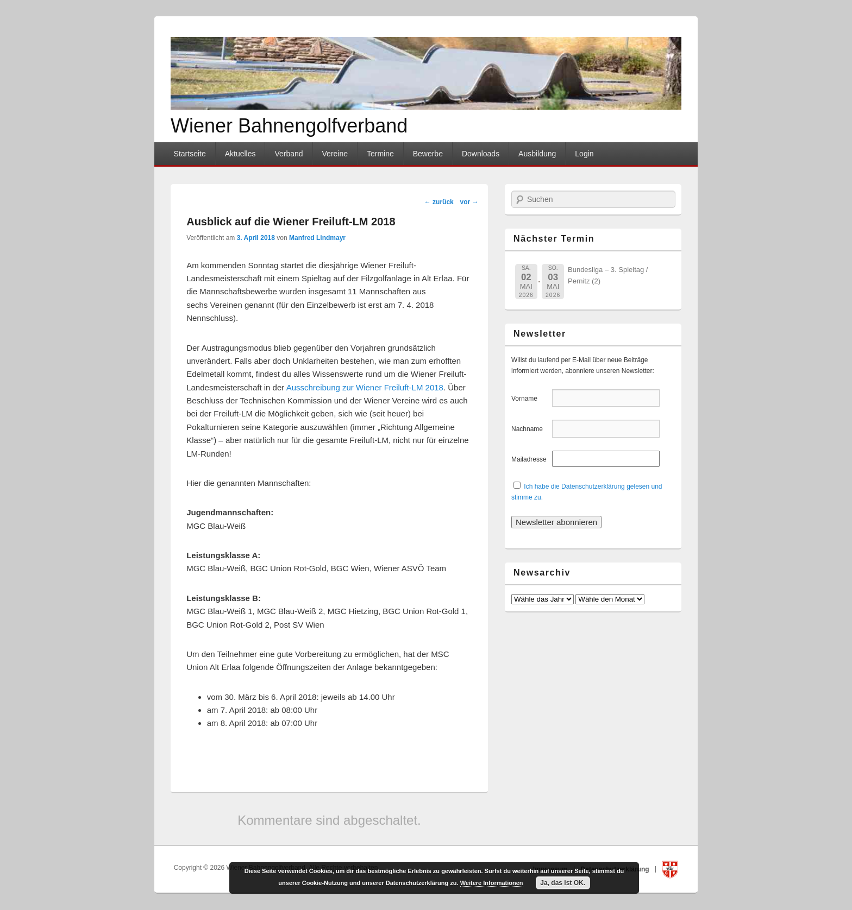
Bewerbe (428, 153)
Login (584, 153)
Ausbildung (537, 153)
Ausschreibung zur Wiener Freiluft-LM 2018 (364, 387)
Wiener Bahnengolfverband (289, 126)
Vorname (530, 398)
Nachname (530, 429)
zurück (439, 202)
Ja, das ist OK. (562, 883)
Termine (380, 153)
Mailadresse (530, 459)
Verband (288, 153)
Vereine (335, 153)
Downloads (480, 153)
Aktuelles (240, 153)
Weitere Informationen (491, 883)
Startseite (190, 153)
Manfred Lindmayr (317, 238)
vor (469, 202)
